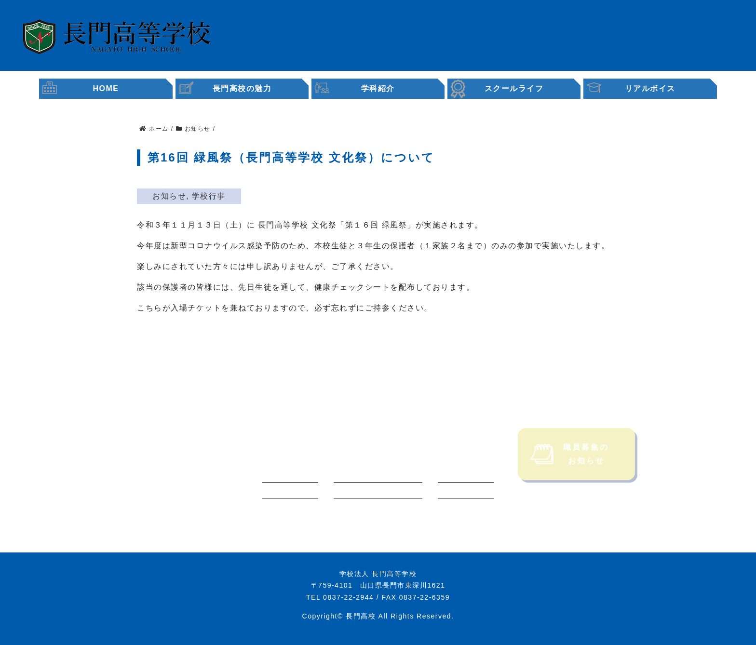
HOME (106, 88)
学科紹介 (378, 88)
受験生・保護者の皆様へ (482, 34)
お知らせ (169, 196)
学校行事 (209, 196)
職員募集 (671, 38)
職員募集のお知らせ (569, 465)
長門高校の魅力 (242, 88)
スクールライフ (514, 88)
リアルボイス (650, 88)
